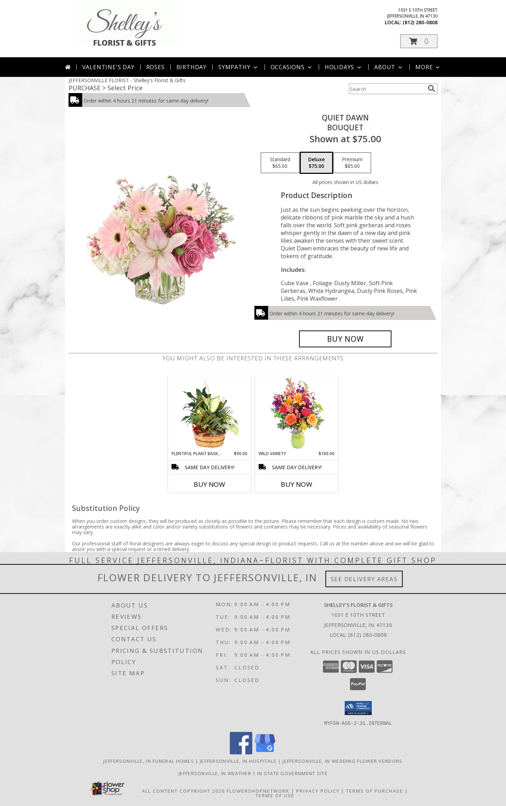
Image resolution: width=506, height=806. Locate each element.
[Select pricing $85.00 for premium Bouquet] (352, 163)
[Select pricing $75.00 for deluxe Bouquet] (316, 163)
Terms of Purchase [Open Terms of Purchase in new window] (374, 790)
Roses (155, 67)
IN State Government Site (292, 773)
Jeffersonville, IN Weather (215, 773)
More (428, 67)
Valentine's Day (108, 67)
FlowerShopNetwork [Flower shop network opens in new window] (258, 790)
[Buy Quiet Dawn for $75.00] (345, 338)
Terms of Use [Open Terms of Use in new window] (274, 795)
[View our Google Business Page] (265, 752)
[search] (431, 88)
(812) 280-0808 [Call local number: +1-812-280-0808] (420, 22)
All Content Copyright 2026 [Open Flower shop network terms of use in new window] (183, 790)
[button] (418, 41)
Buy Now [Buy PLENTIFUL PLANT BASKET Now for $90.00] (209, 484)
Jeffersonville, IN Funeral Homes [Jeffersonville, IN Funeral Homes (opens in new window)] (148, 761)
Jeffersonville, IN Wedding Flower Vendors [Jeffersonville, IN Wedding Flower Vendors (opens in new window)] (342, 761)
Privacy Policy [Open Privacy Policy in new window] (317, 790)
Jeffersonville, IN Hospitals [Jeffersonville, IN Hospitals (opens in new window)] (238, 761)
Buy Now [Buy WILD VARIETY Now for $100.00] (296, 484)
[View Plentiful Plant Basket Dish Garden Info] (209, 413)
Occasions (292, 67)
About (389, 67)
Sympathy (238, 67)
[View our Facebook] (241, 752)
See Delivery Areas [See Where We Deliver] (364, 579)
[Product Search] (386, 89)
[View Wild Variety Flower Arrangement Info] (296, 413)
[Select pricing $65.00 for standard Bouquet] (280, 163)
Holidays (344, 67)
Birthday (191, 67)
